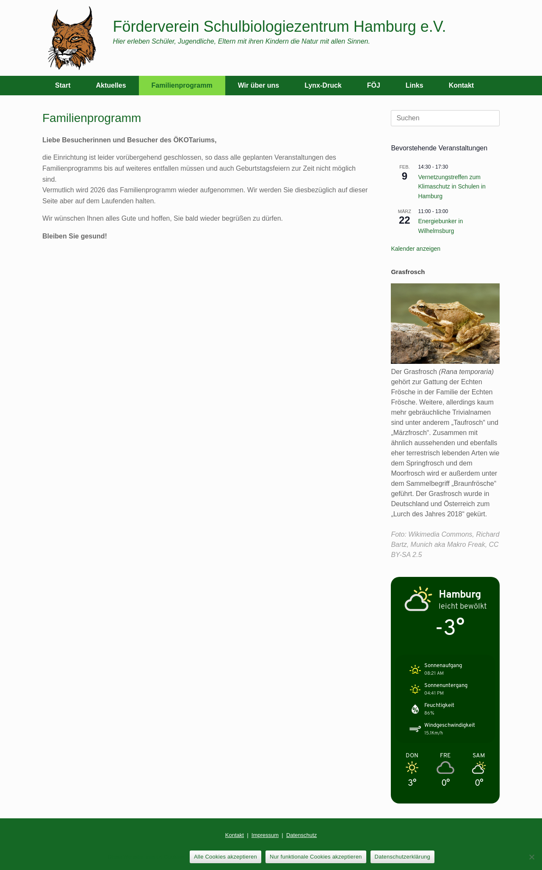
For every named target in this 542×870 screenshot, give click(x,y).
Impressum (265, 835)
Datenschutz (301, 835)
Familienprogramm (182, 85)
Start (62, 85)
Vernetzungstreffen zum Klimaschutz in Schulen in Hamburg (452, 186)
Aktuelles (111, 85)
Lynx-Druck (322, 85)
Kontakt (461, 85)
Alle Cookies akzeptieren (225, 856)
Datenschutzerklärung (402, 856)
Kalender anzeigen (415, 248)
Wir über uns (258, 85)
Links (414, 85)
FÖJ (373, 85)
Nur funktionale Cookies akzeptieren (316, 856)
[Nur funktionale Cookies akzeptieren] (531, 857)
